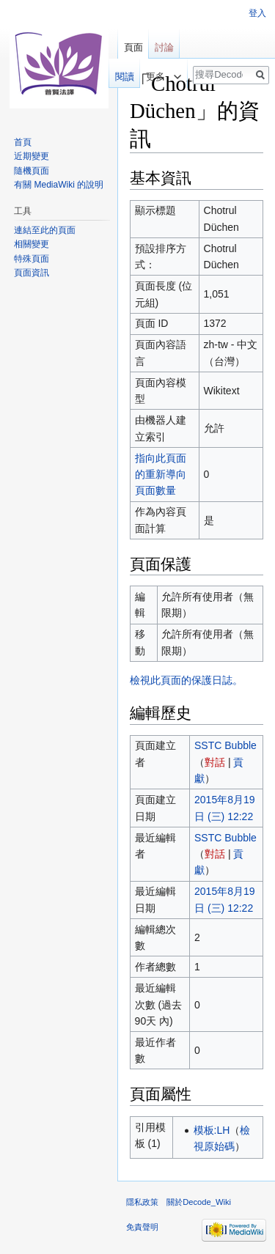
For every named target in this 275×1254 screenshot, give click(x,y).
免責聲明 (142, 1226)
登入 (257, 13)
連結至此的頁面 (45, 230)
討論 (164, 47)
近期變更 (31, 156)
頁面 (133, 47)
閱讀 (117, 76)
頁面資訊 (31, 273)
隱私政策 (142, 1202)
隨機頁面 (31, 171)
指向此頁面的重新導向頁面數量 (160, 474)
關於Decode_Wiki (198, 1202)
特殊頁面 (31, 259)
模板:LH (212, 1130)
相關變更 (31, 244)
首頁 (23, 142)
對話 (215, 762)
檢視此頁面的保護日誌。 (186, 680)
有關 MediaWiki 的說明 (58, 185)
